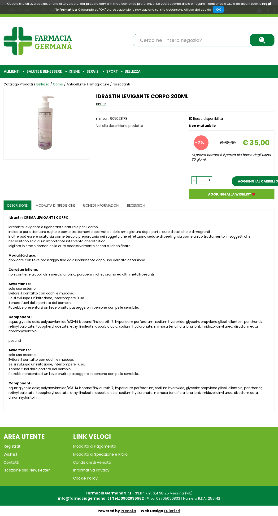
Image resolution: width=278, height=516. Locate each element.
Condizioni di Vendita (92, 462)
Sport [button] (112, 71)
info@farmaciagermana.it (83, 498)
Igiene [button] (74, 71)
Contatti (11, 462)
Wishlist (10, 454)
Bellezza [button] (132, 71)
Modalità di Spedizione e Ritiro (100, 454)
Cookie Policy (85, 478)
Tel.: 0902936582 (128, 498)
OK (218, 9)
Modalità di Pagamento (94, 446)
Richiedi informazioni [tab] (101, 205)
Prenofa (128, 510)
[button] (194, 180)
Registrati (12, 446)
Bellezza (42, 84)
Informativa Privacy (91, 470)
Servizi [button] (93, 71)
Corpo (58, 84)
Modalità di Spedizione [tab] (55, 205)
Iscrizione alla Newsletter (27, 470)
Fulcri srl (172, 510)
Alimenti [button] (12, 71)
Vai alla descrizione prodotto (119, 125)
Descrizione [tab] (17, 205)
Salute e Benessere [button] (44, 71)
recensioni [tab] (136, 205)
